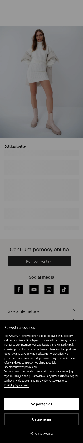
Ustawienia (41, 419)
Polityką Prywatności (16, 385)
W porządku (41, 404)
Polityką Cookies (52, 380)
